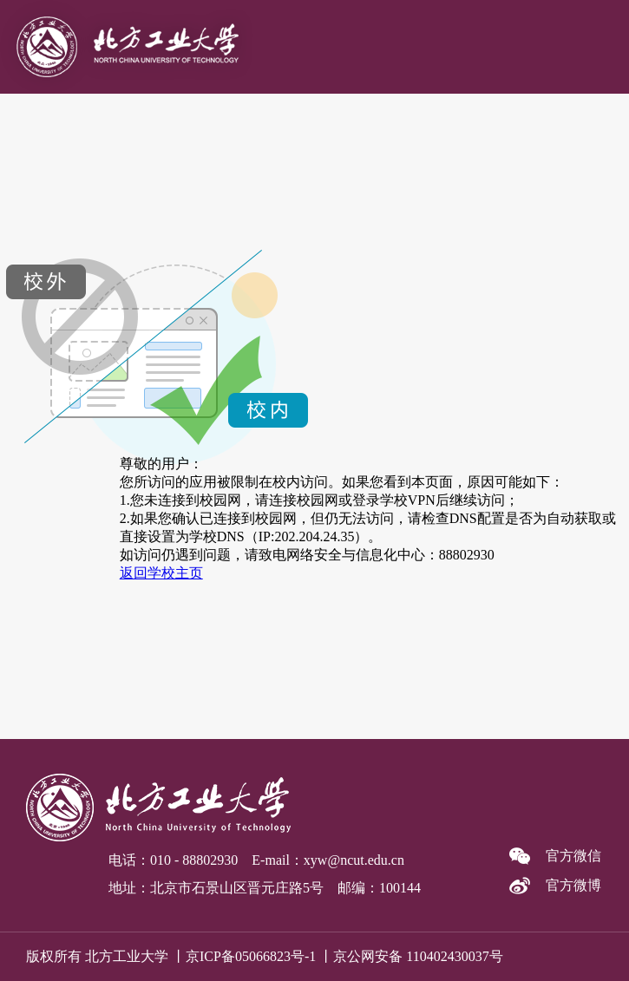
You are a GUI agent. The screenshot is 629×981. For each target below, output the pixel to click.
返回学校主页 (161, 573)
